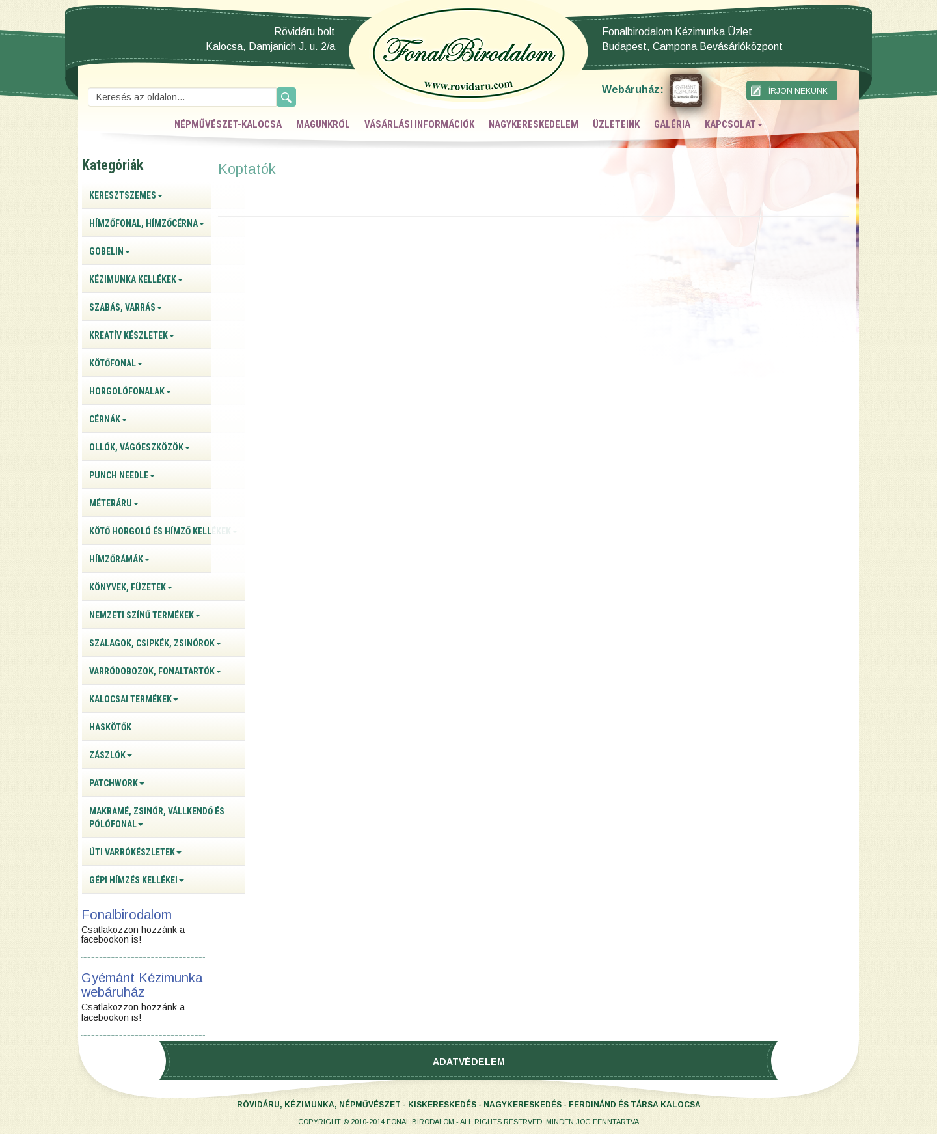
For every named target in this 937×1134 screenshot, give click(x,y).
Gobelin (109, 251)
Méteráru (114, 503)
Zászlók (110, 755)
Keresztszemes (126, 195)
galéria (672, 124)
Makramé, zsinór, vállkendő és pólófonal (156, 817)
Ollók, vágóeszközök (139, 447)
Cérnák (108, 419)
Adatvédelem (469, 1062)
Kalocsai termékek (133, 699)
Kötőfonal (116, 363)
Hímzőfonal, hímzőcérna (146, 223)
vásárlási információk (419, 124)
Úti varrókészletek (135, 852)
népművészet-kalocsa (228, 124)
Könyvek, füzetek (130, 587)
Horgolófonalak (130, 391)
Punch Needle (122, 475)
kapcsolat (734, 124)
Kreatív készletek (131, 335)
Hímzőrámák (119, 559)
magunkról (323, 124)
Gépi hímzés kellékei (136, 880)
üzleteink (616, 124)
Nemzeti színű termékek (144, 615)
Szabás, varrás (125, 307)
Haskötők (110, 727)
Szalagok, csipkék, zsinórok (155, 643)
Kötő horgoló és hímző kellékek (163, 531)
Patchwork (116, 783)
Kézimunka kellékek (136, 279)
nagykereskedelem (533, 124)
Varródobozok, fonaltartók (155, 671)
